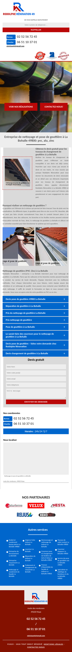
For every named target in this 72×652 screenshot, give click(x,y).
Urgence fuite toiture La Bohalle (30, 542)
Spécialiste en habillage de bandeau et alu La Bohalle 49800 (63, 574)
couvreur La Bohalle (29, 550)
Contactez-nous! (54, 106)
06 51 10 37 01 (27, 42)
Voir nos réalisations (21, 106)
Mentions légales (53, 644)
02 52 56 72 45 (27, 37)
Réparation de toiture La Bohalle (30, 558)
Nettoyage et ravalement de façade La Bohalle (14, 573)
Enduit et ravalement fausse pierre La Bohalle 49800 (14, 543)
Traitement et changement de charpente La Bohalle (31, 568)
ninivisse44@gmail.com (15, 46)
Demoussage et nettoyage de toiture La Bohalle (47, 543)
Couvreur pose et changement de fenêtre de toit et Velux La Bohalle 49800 (47, 555)
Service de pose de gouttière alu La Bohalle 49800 (63, 561)
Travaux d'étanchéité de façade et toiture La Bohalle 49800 (47, 569)
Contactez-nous (36, 647)
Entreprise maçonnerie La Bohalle (14, 562)
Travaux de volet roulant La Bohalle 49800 (63, 542)
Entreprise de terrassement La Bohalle (14, 553)
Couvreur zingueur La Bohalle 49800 (63, 551)
